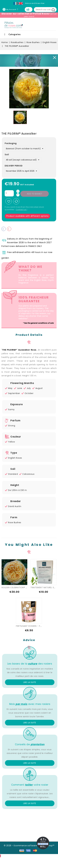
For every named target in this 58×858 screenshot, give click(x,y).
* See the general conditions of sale (38, 323)
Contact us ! (21, 210)
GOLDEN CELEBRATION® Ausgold (17, 587)
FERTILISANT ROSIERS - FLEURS (31, 626)
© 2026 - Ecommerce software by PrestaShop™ (29, 845)
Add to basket (34, 194)
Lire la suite (29, 682)
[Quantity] (9, 193)
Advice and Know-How (34, 3)
